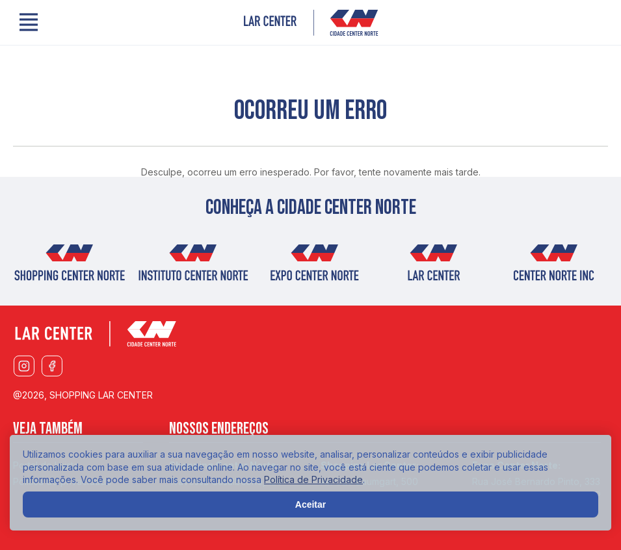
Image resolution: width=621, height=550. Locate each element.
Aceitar (310, 504)
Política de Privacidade (313, 479)
